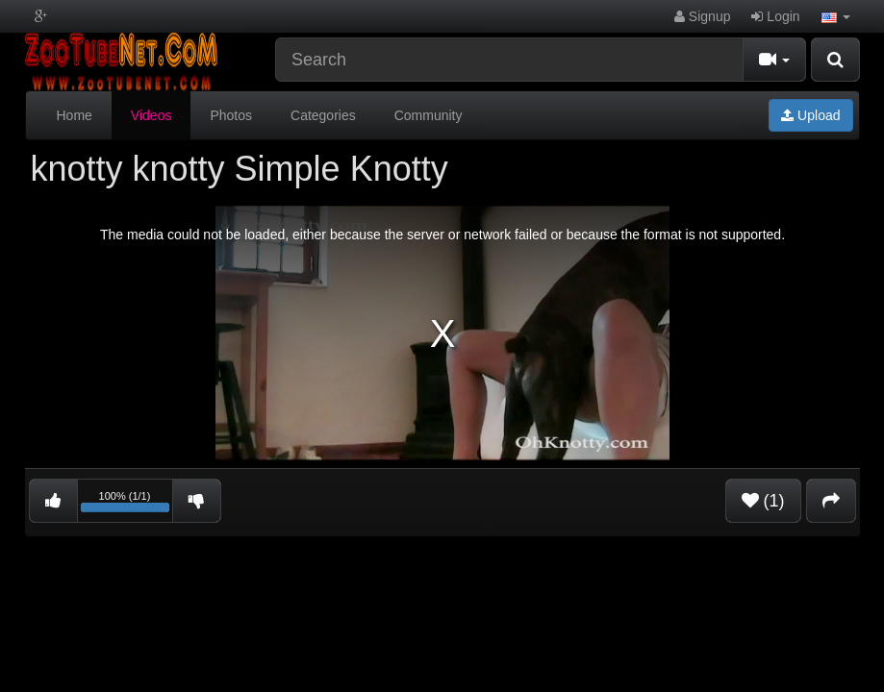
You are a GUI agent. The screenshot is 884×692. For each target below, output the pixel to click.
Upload (810, 115)
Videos (151, 115)
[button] (836, 16)
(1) (763, 500)
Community (428, 115)
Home (74, 115)
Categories (323, 115)
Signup (702, 16)
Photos (231, 115)
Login (775, 16)
